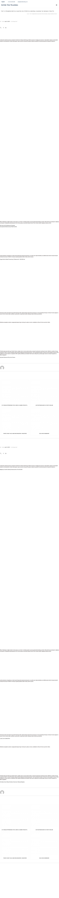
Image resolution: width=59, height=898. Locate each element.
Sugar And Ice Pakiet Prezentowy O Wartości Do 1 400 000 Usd (12, 259)
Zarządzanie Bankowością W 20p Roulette (8, 226)
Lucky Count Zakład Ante (5, 738)
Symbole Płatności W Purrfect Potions (7, 357)
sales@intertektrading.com (23, 1)
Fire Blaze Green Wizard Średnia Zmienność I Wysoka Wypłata (12, 781)
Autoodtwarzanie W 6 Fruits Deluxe (44, 405)
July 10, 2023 (7, 21)
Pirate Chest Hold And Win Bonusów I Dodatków (15, 433)
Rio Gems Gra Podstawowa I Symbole (7, 225)
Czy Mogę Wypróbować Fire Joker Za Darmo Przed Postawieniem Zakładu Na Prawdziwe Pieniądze (15, 405)
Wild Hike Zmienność (44, 433)
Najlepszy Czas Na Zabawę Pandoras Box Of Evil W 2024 (11, 469)
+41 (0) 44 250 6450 (11, 1)
